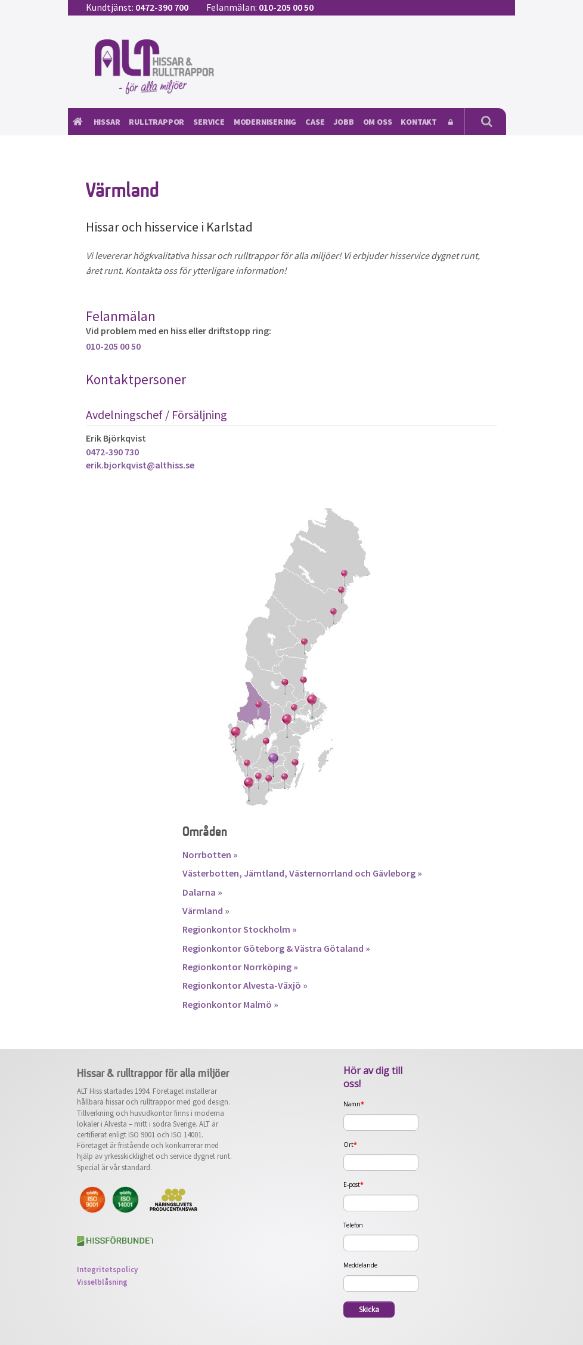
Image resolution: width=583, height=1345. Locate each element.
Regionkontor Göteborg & (238, 948)
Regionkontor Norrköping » (240, 967)
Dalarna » (202, 892)
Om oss (377, 121)
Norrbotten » (210, 854)
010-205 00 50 (286, 7)
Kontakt (419, 121)
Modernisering (265, 121)
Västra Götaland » (332, 948)
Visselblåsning (102, 1282)
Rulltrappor (156, 121)
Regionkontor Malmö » (230, 1004)
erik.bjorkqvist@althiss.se (140, 465)
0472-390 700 (161, 7)
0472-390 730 (112, 452)
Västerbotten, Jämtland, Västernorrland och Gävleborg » (302, 873)
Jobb (343, 121)
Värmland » (206, 911)
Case (314, 121)
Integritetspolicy (107, 1269)
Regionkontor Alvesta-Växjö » (245, 985)
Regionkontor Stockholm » (239, 929)
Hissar (107, 121)
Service (209, 121)
